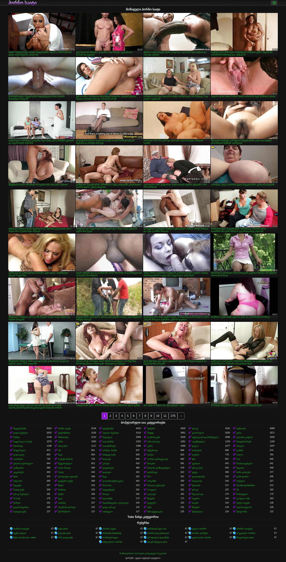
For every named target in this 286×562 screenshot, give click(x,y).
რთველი (151, 490)
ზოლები (107, 459)
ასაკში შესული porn (157, 542)
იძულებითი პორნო (112, 542)
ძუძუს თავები (243, 503)
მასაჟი (106, 494)
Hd (59, 450)
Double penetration (245, 485)
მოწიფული (242, 494)
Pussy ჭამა (18, 490)
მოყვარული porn (245, 537)
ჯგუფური (151, 503)
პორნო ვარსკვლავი (157, 459)
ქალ (60, 498)
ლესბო (195, 455)
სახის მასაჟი (64, 468)
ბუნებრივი (152, 450)
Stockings (18, 446)
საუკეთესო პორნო (245, 533)
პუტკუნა (17, 485)
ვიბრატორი (242, 476)
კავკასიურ (18, 472)
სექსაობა (241, 428)
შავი (60, 455)
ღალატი (151, 494)
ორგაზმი (151, 481)
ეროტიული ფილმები (158, 537)
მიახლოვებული (244, 463)
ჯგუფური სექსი (65, 481)
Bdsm (61, 485)
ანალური (63, 446)
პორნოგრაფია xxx (157, 529)
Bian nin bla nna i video (24, 537)
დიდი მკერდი (20, 433)
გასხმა (239, 450)
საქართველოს (244, 507)
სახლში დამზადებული (158, 468)
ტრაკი (195, 428)
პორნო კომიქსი (200, 533)
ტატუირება (108, 468)
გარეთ (106, 463)
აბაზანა (62, 503)
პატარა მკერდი (111, 433)
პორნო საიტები (21, 529)
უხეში (60, 494)
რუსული (240, 481)
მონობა (62, 490)
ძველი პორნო (199, 529)
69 (237, 490)
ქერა (238, 433)
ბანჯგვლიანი (109, 455)
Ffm (149, 476)
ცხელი (195, 446)
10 (157, 415)
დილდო (107, 472)
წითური (151, 463)
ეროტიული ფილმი (68, 476)
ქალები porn (64, 533)
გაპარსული (198, 433)
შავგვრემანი (19, 428)
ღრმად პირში (110, 450)
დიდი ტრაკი (109, 507)
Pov (238, 459)
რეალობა (197, 481)
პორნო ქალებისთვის (158, 533)
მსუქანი (196, 507)
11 (165, 415)
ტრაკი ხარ (197, 468)
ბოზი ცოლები (243, 472)
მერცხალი (197, 511)
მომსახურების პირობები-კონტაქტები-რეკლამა (143, 553)
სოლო (239, 455)
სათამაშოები (109, 446)
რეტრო (196, 498)
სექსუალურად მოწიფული (205, 437)
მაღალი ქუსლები (156, 485)
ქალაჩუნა (108, 498)
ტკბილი (196, 463)
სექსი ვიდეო (19, 533)
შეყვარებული (65, 463)
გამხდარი (18, 468)
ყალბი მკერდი (21, 507)
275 (173, 415)
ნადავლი (107, 437)
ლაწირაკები (153, 437)
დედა (195, 472)
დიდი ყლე (18, 455)
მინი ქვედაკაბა (155, 511)
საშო (60, 441)
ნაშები (16, 437)
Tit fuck (16, 498)
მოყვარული (19, 450)
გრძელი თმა (243, 498)
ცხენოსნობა (64, 433)
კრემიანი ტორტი (67, 507)
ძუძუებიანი (108, 428)
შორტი (16, 503)
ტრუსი (150, 455)
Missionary (63, 437)
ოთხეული (108, 511)
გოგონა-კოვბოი (244, 437)
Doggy (150, 433)
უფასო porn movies (201, 537)
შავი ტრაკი (197, 494)
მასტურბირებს (243, 441)
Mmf (15, 476)
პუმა (149, 507)
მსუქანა (151, 498)
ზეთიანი (196, 485)
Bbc (194, 459)
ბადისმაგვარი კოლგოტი (115, 503)
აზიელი (240, 446)
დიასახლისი (198, 476)
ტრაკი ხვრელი (21, 494)
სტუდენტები (109, 490)
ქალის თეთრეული (23, 463)
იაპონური (18, 459)
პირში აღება (64, 428)
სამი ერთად (153, 441)
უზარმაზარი (64, 511)
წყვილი (240, 468)
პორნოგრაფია (110, 537)
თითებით (197, 450)
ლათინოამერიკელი (113, 481)
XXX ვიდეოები (65, 537)
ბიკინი (195, 503)
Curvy (61, 472)
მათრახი (107, 485)
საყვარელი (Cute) (22, 441)
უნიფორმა (241, 511)
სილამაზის (108, 441)
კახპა (150, 446)
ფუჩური (151, 428)
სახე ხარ (17, 481)
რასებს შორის (65, 459)
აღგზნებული (198, 441)
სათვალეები (19, 511)
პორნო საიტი (22, 3)
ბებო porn (63, 529)
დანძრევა (152, 472)
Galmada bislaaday (112, 533)
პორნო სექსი (109, 529)
